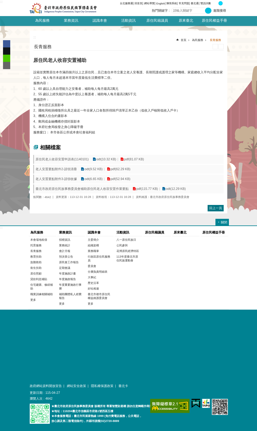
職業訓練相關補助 (41, 294)
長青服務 (215, 40)
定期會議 (64, 267)
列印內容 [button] (215, 46)
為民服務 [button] (42, 20)
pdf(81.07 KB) (134, 159)
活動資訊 (122, 232)
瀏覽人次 (36, 398)
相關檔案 (50, 147)
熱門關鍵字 (160, 10)
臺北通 (195, 3)
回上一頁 (215, 208)
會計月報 (64, 251)
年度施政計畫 (67, 273)
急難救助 (36, 262)
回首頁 (138, 3)
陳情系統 (171, 3)
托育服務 (36, 245)
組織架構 (93, 245)
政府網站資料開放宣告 (46, 386)
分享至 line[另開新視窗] (6, 58)
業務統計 (64, 245)
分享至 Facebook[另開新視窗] (6, 43)
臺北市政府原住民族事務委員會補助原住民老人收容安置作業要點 (82, 188)
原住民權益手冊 (214, 20)
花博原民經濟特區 (127, 251)
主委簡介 (93, 239)
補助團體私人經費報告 (70, 296)
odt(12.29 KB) (176, 188)
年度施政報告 (67, 279)
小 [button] (216, 3)
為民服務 (197, 40)
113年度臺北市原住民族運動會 (127, 258)
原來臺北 (186, 20)
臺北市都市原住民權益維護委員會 (99, 296)
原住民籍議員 (157, 20)
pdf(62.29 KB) (121, 169)
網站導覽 (149, 3)
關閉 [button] (224, 222)
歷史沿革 (93, 283)
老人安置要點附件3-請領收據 (56, 179)
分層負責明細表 (97, 271)
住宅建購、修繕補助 (41, 286)
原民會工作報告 (69, 262)
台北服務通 (126, 3)
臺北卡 (123, 386)
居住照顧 (36, 273)
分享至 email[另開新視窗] (6, 65)
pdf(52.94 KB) (121, 179)
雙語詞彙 (205, 3)
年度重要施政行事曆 (70, 286)
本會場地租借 (38, 239)
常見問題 (184, 3)
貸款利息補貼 (38, 279)
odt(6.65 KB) (94, 179)
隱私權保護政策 (102, 386)
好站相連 (93, 288)
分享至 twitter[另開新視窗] (6, 51)
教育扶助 (36, 256)
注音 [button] (221, 46)
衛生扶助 (36, 267)
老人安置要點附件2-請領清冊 (56, 169)
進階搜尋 (219, 10)
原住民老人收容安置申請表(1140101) (62, 159)
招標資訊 (64, 239)
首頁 (183, 40)
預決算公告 (66, 256)
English (160, 3)
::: (1, 1)
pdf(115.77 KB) (147, 188)
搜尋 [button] (208, 11)
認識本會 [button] (100, 20)
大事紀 (92, 277)
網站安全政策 (76, 386)
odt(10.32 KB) (106, 159)
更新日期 (36, 392)
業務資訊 (65, 232)
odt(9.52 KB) (94, 169)
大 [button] (225, 3)
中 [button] (220, 3)
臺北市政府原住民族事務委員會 (63, 8)
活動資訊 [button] (128, 20)
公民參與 (122, 245)
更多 (33, 299)
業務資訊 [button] (71, 20)
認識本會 (94, 232)
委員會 (92, 266)
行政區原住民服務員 (99, 258)
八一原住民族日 (126, 239)
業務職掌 (93, 251)
